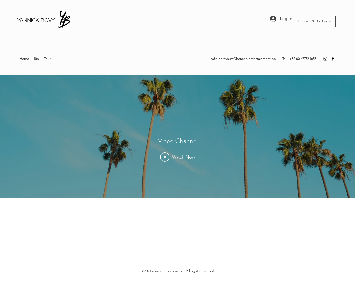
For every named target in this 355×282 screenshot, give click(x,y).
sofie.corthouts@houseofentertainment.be (243, 58)
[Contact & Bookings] (314, 21)
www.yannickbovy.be (168, 271)
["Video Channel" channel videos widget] (177, 149)
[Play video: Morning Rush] (177, 157)
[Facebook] (332, 58)
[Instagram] (325, 58)
